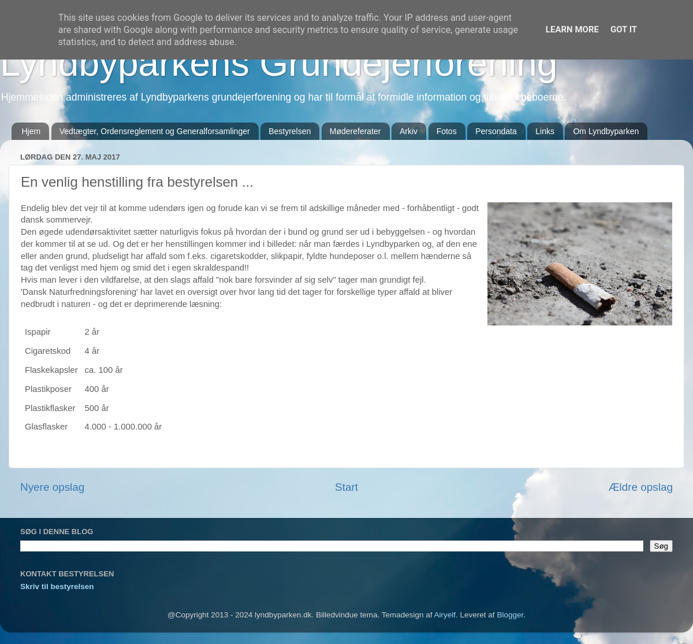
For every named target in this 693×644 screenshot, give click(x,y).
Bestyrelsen (290, 131)
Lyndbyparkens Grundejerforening (278, 63)
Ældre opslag (641, 487)
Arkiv (409, 131)
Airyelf (445, 614)
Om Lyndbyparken (606, 131)
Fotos (447, 131)
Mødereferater (355, 131)
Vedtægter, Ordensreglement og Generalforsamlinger (154, 131)
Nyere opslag (52, 487)
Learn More (572, 29)
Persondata (496, 131)
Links (544, 131)
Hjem (31, 131)
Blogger (510, 614)
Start (346, 487)
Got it (623, 29)
